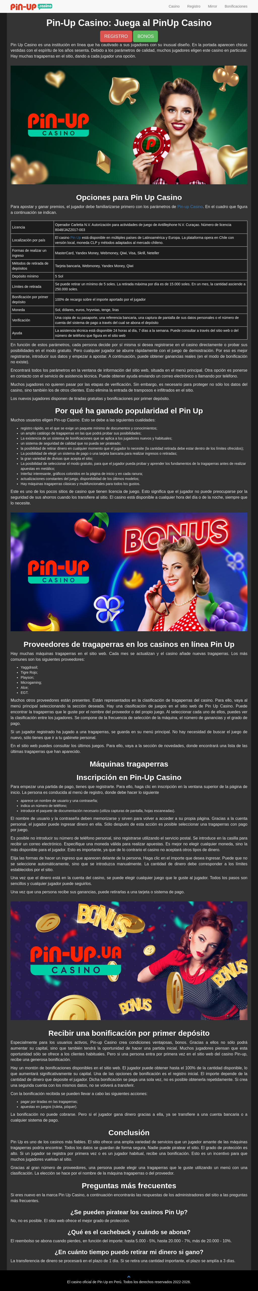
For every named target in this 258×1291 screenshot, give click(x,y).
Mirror (212, 6)
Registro (193, 6)
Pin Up (75, 238)
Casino (174, 6)
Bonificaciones (236, 6)
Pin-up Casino (190, 207)
